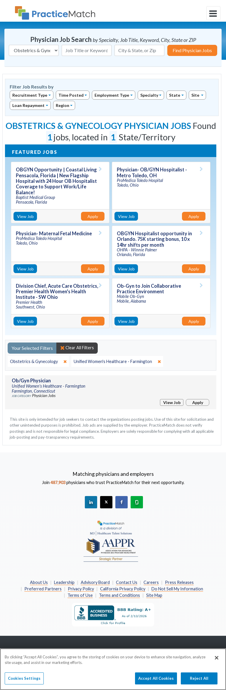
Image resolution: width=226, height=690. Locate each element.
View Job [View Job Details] (25, 216)
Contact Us (126, 582)
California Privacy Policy (122, 588)
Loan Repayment (28, 105)
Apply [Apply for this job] (92, 216)
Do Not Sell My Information (177, 588)
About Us (39, 582)
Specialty (149, 95)
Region (62, 105)
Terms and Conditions (119, 595)
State (174, 95)
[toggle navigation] (213, 13)
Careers (151, 582)
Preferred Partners (43, 588)
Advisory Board (95, 582)
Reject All (199, 681)
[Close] (216, 661)
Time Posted (71, 95)
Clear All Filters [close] (77, 347)
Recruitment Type (29, 95)
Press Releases (179, 582)
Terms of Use (80, 595)
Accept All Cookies (156, 681)
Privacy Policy (81, 588)
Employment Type (112, 95)
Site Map (154, 595)
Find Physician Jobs (192, 50)
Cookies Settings (24, 681)
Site (195, 95)
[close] (38, 361)
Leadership (64, 582)
